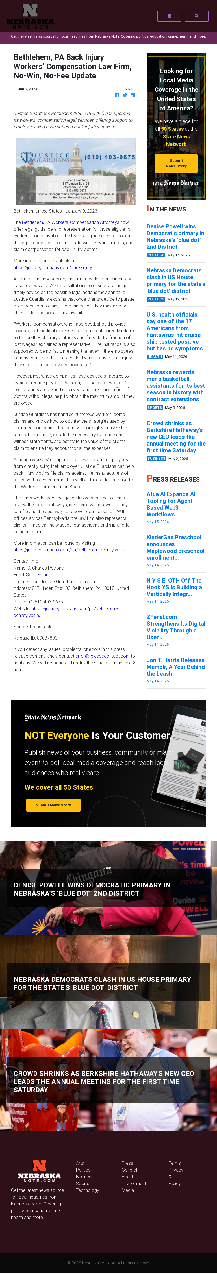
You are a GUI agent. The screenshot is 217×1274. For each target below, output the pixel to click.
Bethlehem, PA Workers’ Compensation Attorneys (70, 222)
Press (127, 1163)
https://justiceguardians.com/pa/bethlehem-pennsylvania (69, 550)
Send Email (37, 574)
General (129, 1170)
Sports (82, 1183)
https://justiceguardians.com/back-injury (53, 267)
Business (85, 1176)
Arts (80, 1163)
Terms (175, 1163)
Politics (83, 1170)
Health (128, 1176)
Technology (87, 1190)
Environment (134, 1183)
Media (128, 1190)
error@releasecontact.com (102, 656)
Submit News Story (176, 163)
